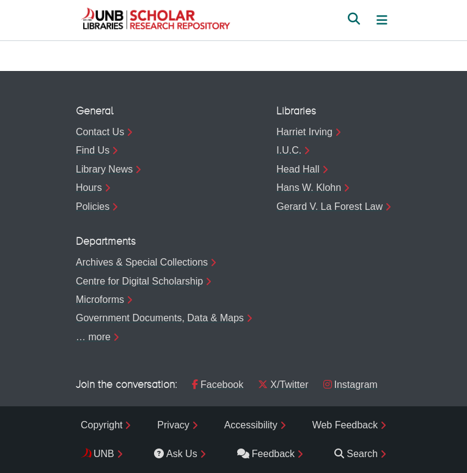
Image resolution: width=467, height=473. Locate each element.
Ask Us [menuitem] (175, 454)
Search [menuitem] (356, 454)
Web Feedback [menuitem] (345, 425)
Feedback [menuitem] (266, 454)
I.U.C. (288, 150)
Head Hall (297, 169)
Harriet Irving (304, 132)
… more (93, 337)
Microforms (100, 299)
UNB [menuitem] (104, 454)
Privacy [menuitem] (173, 425)
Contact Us (100, 132)
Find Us (92, 150)
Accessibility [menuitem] (251, 425)
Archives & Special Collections (142, 262)
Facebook (217, 384)
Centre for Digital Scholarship (139, 281)
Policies (92, 206)
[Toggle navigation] (382, 20)
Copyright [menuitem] (101, 425)
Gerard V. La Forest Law (329, 206)
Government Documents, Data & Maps (160, 318)
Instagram (350, 384)
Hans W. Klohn (308, 187)
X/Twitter (283, 384)
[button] (155, 20)
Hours (89, 187)
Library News (104, 169)
